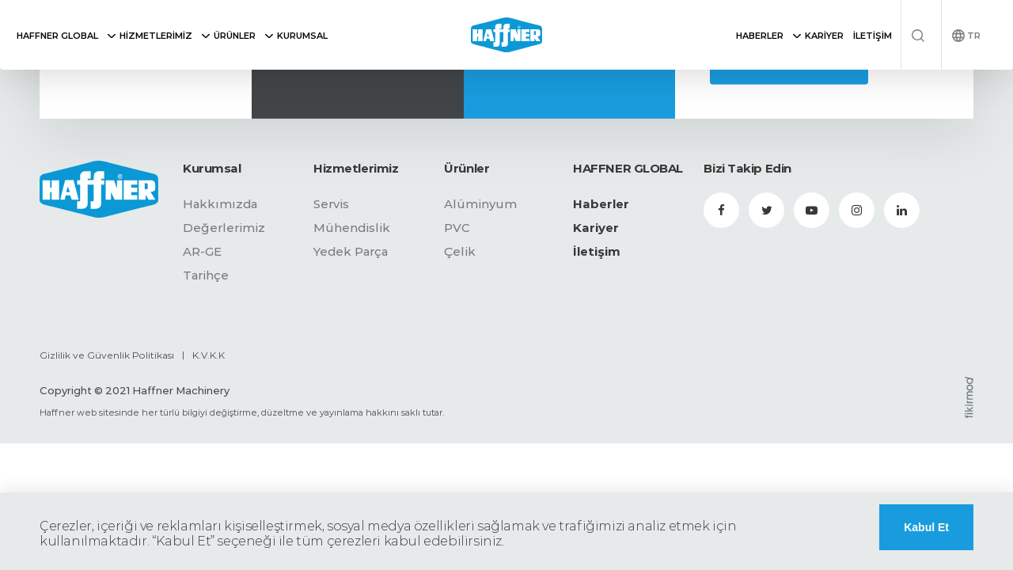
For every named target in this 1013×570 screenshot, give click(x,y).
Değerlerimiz (224, 227)
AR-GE (202, 251)
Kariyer (596, 227)
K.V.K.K (208, 355)
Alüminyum (480, 203)
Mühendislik (351, 227)
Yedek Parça (350, 251)
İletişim (596, 251)
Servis (331, 203)
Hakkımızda (220, 203)
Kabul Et (926, 527)
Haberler (601, 203)
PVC (457, 227)
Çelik (460, 251)
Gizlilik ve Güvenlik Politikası (107, 355)
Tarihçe (206, 275)
